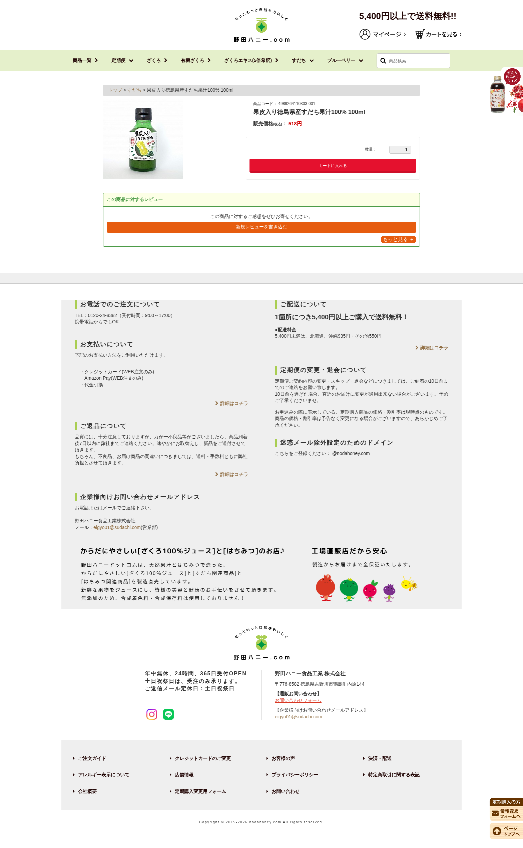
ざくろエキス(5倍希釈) (248, 60)
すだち (299, 60)
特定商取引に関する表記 (394, 774)
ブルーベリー (341, 60)
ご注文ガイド (92, 758)
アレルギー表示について (103, 774)
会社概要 (87, 791)
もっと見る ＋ (398, 239)
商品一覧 (82, 60)
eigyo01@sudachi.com (117, 527)
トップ (115, 90)
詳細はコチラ (234, 403)
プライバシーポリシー (295, 774)
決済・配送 (380, 758)
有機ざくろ (192, 60)
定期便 (118, 60)
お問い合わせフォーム (298, 700)
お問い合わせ (286, 791)
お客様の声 (283, 758)
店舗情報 (184, 774)
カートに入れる (333, 165)
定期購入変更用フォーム (200, 791)
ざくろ (154, 60)
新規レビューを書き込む (261, 226)
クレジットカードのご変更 (203, 758)
